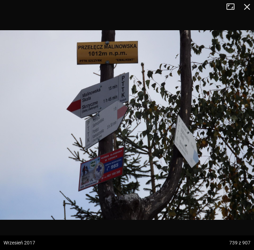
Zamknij (247, 7)
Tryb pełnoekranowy (233, 7)
